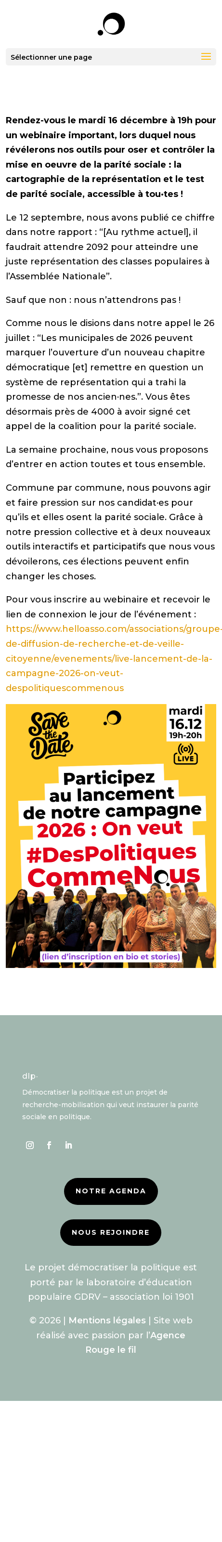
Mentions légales (107, 1320)
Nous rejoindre (111, 1232)
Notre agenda (111, 1191)
